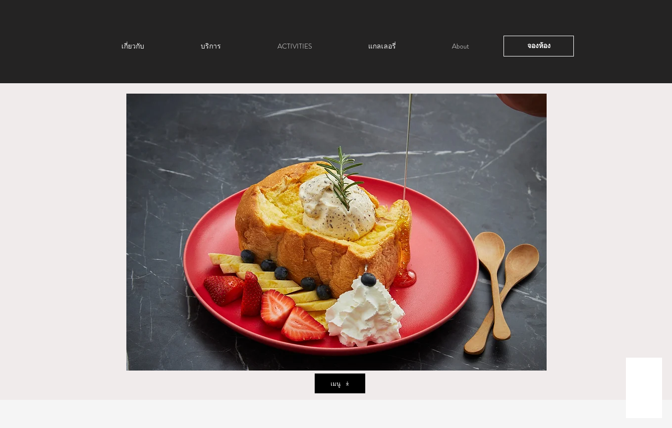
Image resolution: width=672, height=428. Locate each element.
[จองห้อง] (539, 46)
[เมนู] (340, 383)
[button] (336, 232)
